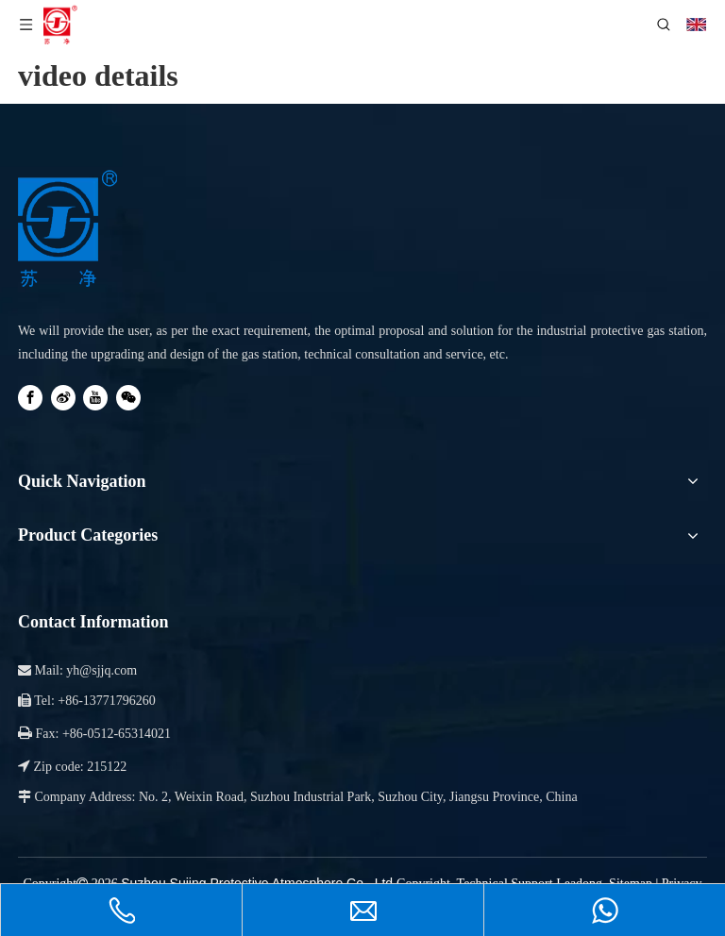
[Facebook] (30, 397)
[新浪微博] (63, 397)
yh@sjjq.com (101, 670)
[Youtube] (95, 397)
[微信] (128, 397)
